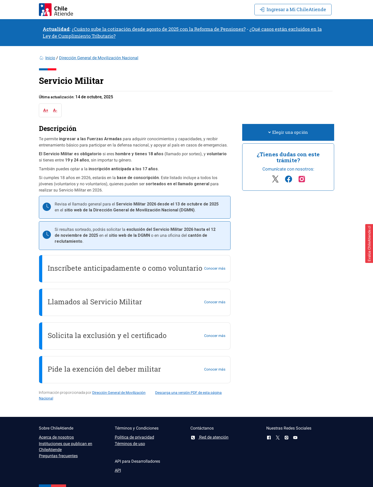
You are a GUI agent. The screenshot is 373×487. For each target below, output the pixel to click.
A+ (45, 110)
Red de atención (209, 437)
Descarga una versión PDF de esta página (188, 392)
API (118, 470)
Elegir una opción (288, 132)
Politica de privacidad (134, 437)
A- (55, 110)
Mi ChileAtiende (293, 9)
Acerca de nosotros (56, 437)
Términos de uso (130, 443)
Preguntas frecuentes (58, 455)
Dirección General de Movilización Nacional (98, 57)
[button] (369, 243)
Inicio (50, 57)
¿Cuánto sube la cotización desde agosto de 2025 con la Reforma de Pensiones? (159, 29)
